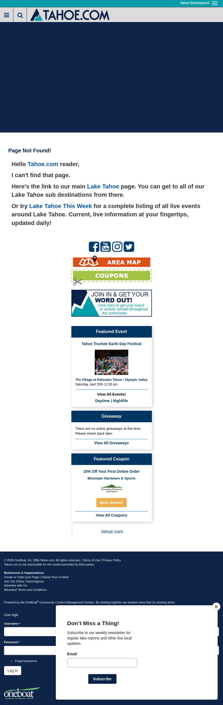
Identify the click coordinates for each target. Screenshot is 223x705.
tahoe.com (112, 531)
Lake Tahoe (103, 186)
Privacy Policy (112, 560)
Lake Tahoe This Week (60, 206)
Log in (13, 670)
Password (12, 642)
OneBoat (32, 602)
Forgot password (26, 661)
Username (12, 623)
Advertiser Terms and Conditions (25, 589)
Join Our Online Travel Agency (24, 581)
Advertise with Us (15, 585)
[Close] (216, 607)
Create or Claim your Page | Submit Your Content (36, 577)
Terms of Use (91, 560)
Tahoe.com (43, 164)
